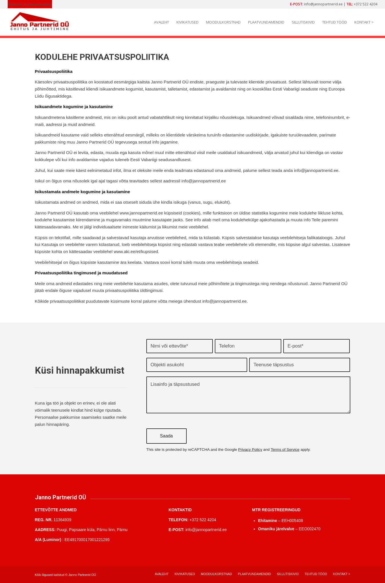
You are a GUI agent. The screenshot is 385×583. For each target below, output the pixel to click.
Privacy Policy (250, 449)
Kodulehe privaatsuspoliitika (30, 4)
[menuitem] (30, 4)
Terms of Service (285, 449)
